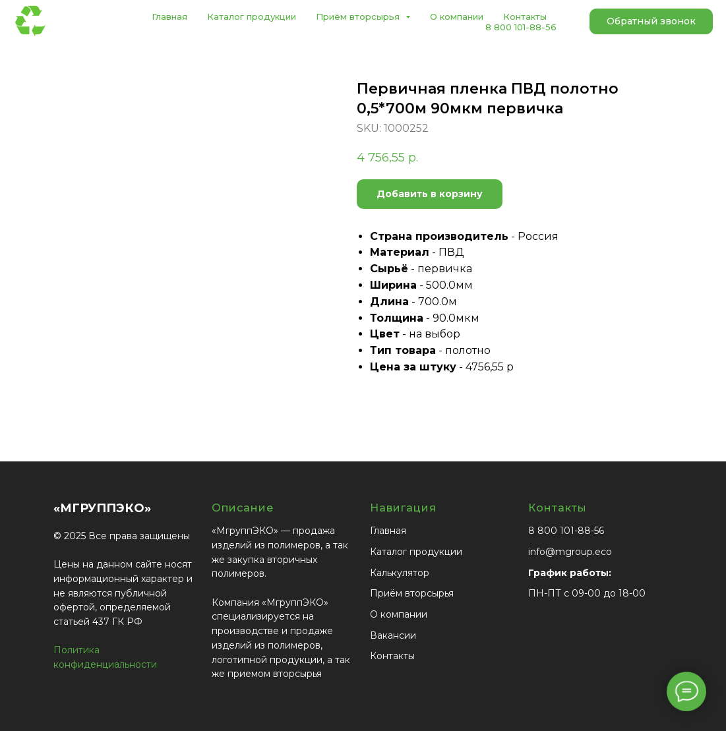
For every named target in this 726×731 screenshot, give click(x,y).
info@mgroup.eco (570, 552)
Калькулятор (399, 573)
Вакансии (393, 635)
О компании (456, 16)
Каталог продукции (251, 16)
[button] (651, 22)
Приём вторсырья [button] (359, 16)
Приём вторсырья (412, 593)
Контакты (525, 16)
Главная (169, 16)
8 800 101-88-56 (521, 27)
